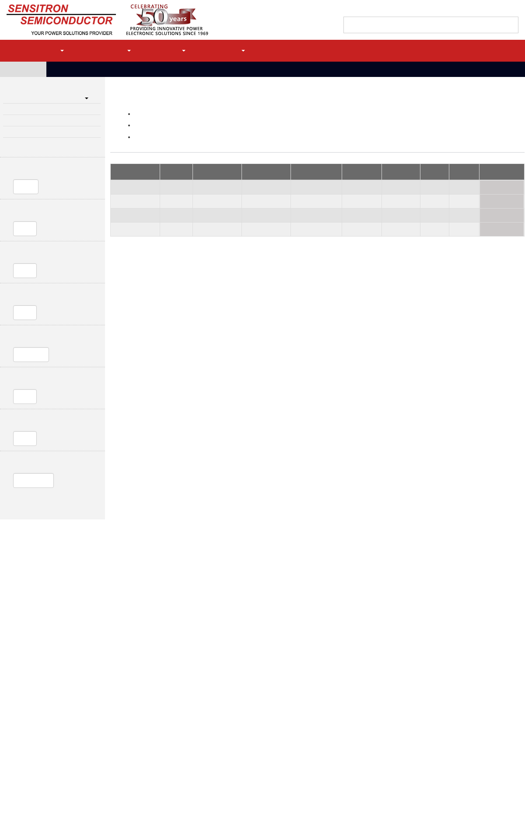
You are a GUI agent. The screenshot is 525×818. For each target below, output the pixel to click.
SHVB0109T (135, 270)
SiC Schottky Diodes (297, 683)
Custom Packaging (419, 653)
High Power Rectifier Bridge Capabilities (69, 628)
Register (462, 50)
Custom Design (422, 636)
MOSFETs (286, 691)
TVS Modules (171, 658)
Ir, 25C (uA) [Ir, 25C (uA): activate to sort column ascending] (354, 174)
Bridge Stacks (415, 612)
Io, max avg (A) (33, 218)
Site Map (217, 570)
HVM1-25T (455, 212)
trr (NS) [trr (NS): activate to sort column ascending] (423, 174)
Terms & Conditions (161, 570)
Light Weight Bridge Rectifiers (59, 612)
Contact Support (424, 9)
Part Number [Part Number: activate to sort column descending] (130, 174)
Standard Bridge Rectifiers (54, 620)
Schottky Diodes (292, 667)
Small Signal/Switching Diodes (308, 636)
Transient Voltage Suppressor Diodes (315, 628)
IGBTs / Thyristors (295, 706)
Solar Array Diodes (295, 675)
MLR (71, 570)
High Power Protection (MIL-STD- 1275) (192, 667)
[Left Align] (510, 26)
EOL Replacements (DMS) (428, 685)
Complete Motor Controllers (56, 645)
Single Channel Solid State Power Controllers (199, 612)
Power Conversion (419, 669)
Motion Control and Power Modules (75, 636)
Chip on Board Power (423, 661)
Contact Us (33, 570)
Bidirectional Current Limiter (181, 650)
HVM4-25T (455, 231)
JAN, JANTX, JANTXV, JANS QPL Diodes (440, 741)
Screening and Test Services (440, 693)
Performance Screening (425, 716)
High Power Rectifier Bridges (66, 603)
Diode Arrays (289, 643)
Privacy (105, 570)
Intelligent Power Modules (54, 661)
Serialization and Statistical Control (437, 724)
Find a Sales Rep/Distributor (361, 9)
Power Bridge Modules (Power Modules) (68, 669)
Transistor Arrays (293, 714)
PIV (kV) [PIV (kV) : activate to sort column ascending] (173, 174)
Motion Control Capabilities (55, 677)
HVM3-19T (455, 193)
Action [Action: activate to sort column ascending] (482, 174)
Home (25, 69)
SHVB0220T (135, 231)
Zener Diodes (290, 620)
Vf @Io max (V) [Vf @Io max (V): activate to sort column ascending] (310, 174)
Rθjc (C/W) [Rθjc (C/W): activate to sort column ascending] (391, 174)
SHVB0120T (135, 212)
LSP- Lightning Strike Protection (185, 675)
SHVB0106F (135, 250)
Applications (107, 50)
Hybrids (409, 645)
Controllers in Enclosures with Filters (66, 653)
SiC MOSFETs (290, 699)
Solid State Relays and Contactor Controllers (197, 642)
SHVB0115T (135, 193)
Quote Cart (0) (468, 9)
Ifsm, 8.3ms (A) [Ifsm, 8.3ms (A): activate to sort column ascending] (261, 174)
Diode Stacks (22, 124)
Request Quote (497, 192)
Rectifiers (285, 612)
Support (169, 50)
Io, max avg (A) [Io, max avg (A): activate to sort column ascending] (212, 174)
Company (227, 50)
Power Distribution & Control (191, 603)
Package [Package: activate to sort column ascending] (453, 174)
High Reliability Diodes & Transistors (326, 603)
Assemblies (412, 677)
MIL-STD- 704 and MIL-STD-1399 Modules (195, 683)
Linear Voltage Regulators (177, 634)
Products (43, 50)
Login (502, 50)
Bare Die (285, 651)
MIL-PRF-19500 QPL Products (306, 659)
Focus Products (25, 136)
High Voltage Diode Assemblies (128, 69)
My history (505, 9)
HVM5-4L (455, 250)
